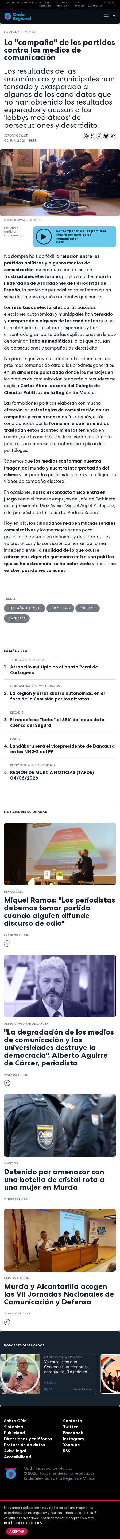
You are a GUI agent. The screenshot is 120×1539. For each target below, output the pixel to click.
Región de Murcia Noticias (32, 765)
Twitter (70, 1426)
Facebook (73, 1432)
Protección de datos (24, 1444)
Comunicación (16, 1278)
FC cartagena (95, 4)
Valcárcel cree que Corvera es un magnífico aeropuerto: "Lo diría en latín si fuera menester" (66, 1367)
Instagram (73, 1438)
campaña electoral (20, 32)
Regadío (17, 712)
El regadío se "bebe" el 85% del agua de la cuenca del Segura (57, 722)
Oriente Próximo (45, 4)
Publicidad (14, 1432)
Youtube (71, 1444)
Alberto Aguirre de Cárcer (26, 1023)
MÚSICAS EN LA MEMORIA (63, 1357)
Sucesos (11, 1163)
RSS (66, 1450)
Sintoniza (13, 1426)
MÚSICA (50, 1383)
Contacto (72, 1420)
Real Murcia (79, 4)
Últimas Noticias (63, 4)
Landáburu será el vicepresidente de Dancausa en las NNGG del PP (62, 748)
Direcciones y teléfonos (28, 1438)
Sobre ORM (15, 1420)
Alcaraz (109, 2)
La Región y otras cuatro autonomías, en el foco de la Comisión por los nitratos (57, 696)
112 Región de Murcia (27, 660)
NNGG (15, 739)
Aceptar (16, 1531)
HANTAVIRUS (29, 2)
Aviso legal (15, 1450)
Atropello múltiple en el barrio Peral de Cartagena (54, 669)
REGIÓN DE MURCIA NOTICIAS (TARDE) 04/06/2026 (52, 775)
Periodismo (60, 608)
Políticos (87, 608)
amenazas (16, 618)
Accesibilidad (17, 1456)
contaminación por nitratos (35, 686)
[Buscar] (112, 16)
